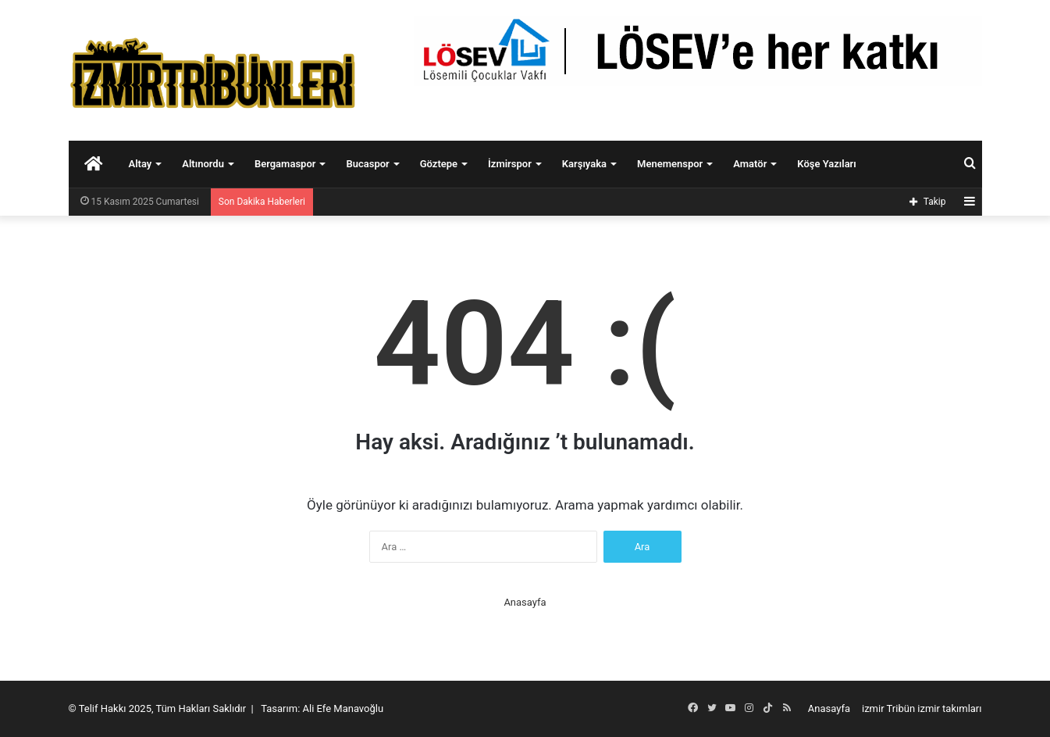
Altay (140, 164)
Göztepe (438, 164)
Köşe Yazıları (826, 164)
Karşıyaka (584, 164)
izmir (873, 708)
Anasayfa (525, 602)
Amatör (750, 164)
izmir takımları (949, 708)
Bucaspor (367, 164)
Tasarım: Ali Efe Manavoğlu (322, 708)
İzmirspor (510, 164)
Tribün (901, 708)
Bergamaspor (285, 164)
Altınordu (203, 164)
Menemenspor (670, 164)
